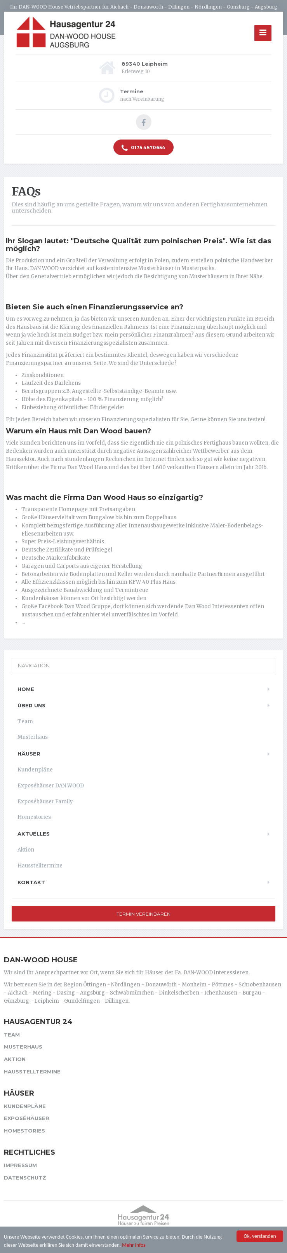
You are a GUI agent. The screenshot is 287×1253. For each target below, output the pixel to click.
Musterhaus (32, 737)
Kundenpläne (35, 769)
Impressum (20, 1165)
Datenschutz (25, 1177)
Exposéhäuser (26, 1118)
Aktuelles (33, 834)
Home (25, 689)
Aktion (25, 849)
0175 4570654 (143, 148)
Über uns (31, 705)
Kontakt (31, 882)
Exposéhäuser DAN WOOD (50, 785)
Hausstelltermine (40, 865)
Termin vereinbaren (143, 914)
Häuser (28, 753)
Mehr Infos (133, 1245)
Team (25, 721)
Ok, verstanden (260, 1237)
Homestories (34, 817)
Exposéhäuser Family (45, 801)
